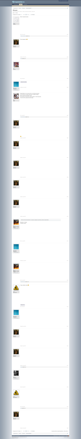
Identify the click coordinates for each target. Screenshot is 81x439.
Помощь (59, 435)
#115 (67, 326)
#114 (67, 306)
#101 (67, 34)
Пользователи (25, 4)
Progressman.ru (16, 4)
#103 (67, 78)
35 (31, 14)
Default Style (14, 435)
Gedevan (14, 147)
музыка (16, 12)
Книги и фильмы (19, 11)
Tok (13, 68)
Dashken (30, 11)
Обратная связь (56, 435)
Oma (21, 115)
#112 (67, 260)
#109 (67, 196)
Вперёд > (33, 14)
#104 (67, 87)
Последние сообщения (16, 5)
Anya (24, 281)
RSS (68, 435)
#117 (67, 365)
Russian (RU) (18, 435)
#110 (67, 216)
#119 (67, 406)
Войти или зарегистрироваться (63, 0)
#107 (67, 157)
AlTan (14, 23)
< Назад (19, 14)
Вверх (66, 435)
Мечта (14, 270)
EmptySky (15, 88)
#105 (67, 115)
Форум (21, 4)
